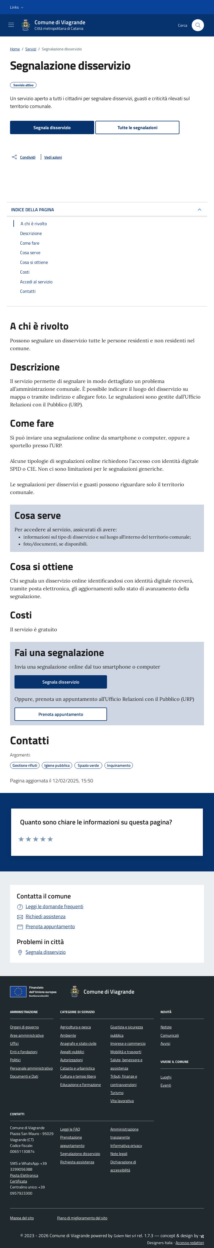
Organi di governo (24, 1027)
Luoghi (165, 1077)
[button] (17, 7)
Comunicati (169, 1035)
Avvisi (165, 1043)
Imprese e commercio (127, 1043)
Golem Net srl (125, 1236)
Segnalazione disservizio (80, 1154)
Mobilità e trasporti (125, 1052)
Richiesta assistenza (77, 1162)
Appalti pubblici (72, 1052)
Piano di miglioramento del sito (82, 1218)
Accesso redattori (190, 1243)
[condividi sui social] (23, 157)
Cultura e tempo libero (78, 1076)
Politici (15, 1060)
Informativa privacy (126, 1146)
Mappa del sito (22, 1218)
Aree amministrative (27, 1035)
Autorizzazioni (71, 1060)
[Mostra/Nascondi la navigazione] (11, 24)
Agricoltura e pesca (75, 1027)
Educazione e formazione (80, 1085)
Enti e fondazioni (23, 1052)
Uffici (14, 1043)
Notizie (166, 1027)
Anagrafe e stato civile (78, 1043)
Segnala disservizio (52, 127)
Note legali (118, 1154)
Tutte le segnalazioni (137, 127)
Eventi (165, 1085)
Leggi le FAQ (70, 1129)
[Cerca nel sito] (198, 25)
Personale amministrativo (31, 1068)
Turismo (116, 1093)
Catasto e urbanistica (77, 1068)
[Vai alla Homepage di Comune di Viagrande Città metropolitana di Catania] (55, 25)
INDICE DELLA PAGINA (32, 209)
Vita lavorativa (122, 1101)
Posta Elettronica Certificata (24, 1178)
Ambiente (68, 1035)
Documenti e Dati (24, 1076)
